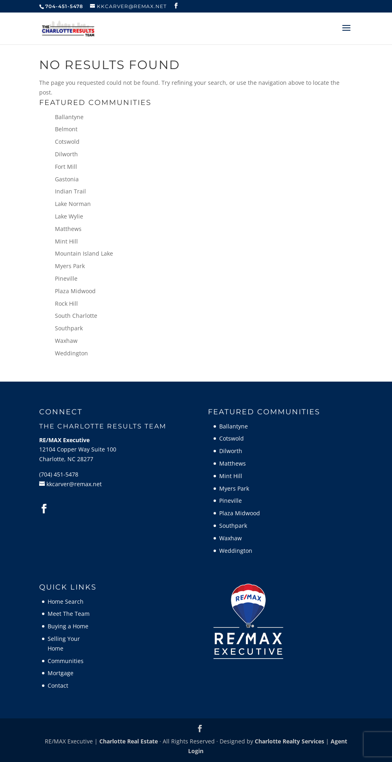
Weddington (71, 353)
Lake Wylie (69, 216)
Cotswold (67, 141)
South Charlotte (76, 315)
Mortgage (60, 673)
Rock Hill (66, 303)
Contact (58, 685)
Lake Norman (73, 204)
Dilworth (66, 154)
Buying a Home (68, 626)
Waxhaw (66, 340)
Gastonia (67, 179)
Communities (66, 661)
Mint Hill (66, 241)
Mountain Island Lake (84, 253)
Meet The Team (69, 613)
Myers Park (70, 266)
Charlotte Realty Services (289, 741)
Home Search (66, 601)
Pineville (66, 278)
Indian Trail (70, 191)
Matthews (68, 229)
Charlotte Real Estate (128, 741)
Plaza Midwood (75, 291)
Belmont (66, 129)
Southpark (69, 328)
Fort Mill (66, 166)
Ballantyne (69, 117)
